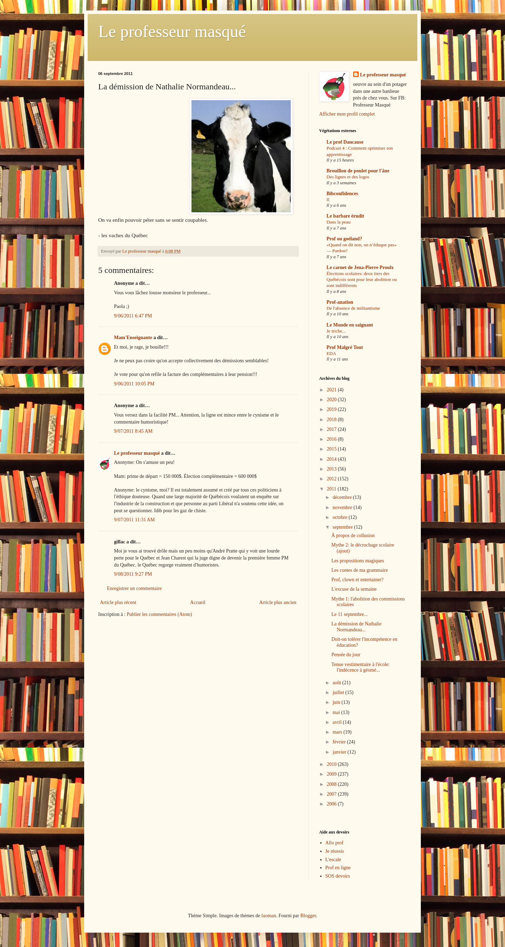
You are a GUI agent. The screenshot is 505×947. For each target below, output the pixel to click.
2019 (332, 409)
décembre (342, 497)
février (339, 741)
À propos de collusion (353, 535)
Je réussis (334, 851)
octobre (340, 517)
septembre (343, 527)
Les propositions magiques (357, 560)
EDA (331, 353)
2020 (332, 399)
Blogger (308, 915)
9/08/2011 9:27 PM (133, 574)
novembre (342, 507)
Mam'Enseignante (133, 337)
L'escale (333, 859)
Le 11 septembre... (349, 614)
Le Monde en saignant (349, 325)
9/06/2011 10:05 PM (134, 383)
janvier (339, 752)
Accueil (198, 602)
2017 (332, 429)
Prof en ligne (338, 867)
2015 (332, 449)
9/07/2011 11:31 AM (134, 519)
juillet (338, 692)
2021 (332, 389)
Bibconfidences (342, 193)
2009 (332, 774)
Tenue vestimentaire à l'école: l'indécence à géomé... (360, 667)
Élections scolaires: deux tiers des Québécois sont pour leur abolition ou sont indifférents (361, 279)
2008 (332, 784)
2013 (332, 469)
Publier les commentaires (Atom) (159, 614)
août (337, 682)
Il (327, 199)
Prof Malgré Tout (344, 347)
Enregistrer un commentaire (134, 588)
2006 (332, 804)
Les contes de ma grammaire (359, 570)
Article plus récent (118, 602)
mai (336, 712)
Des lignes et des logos (347, 176)
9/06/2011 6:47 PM (133, 315)
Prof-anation (339, 302)
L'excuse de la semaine (354, 589)
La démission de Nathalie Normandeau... (356, 626)
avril (337, 722)
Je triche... (336, 331)
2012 (332, 478)
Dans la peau (338, 222)
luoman (268, 915)
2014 (332, 459)
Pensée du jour (345, 654)
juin (336, 702)
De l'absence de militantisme (353, 308)
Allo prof (334, 842)
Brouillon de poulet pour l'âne (357, 170)
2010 (332, 764)
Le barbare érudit (345, 216)
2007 (332, 794)
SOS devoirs (337, 876)
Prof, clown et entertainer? (357, 579)
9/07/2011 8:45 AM (133, 431)
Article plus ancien (277, 602)
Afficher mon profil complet (347, 114)
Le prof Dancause (345, 142)
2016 (332, 439)
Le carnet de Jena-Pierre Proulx (360, 267)
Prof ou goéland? (344, 238)
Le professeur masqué (172, 31)
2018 (332, 419)
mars (337, 732)
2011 (332, 489)
